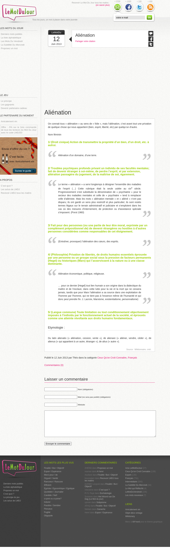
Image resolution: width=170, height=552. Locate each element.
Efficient (47, 490)
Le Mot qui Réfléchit (134, 493)
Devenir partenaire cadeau (14, 108)
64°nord (136, 527)
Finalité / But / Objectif (54, 473)
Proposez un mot (9, 48)
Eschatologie (106, 498)
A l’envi (100, 476)
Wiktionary (130, 521)
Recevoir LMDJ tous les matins (16, 193)
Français (132, 357)
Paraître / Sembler (52, 510)
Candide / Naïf (50, 500)
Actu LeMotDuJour (133, 473)
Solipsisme (101, 507)
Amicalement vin (9, 121)
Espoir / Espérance (52, 476)
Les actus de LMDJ (10, 189)
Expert (128, 480)
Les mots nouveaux (134, 500)
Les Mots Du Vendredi (12, 41)
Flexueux (48, 514)
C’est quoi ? (7, 186)
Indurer (47, 507)
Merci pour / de (51, 480)
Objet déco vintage (133, 518)
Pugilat (47, 517)
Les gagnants (7, 104)
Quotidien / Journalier (53, 497)
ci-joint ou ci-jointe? (53, 504)
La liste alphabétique (11, 37)
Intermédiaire (131, 487)
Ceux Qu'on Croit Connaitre (112, 357)
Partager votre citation (85, 41)
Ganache (101, 514)
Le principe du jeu (11, 502)
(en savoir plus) (103, 5)
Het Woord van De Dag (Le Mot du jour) (100, 503)
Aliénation (85, 35)
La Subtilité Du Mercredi (12, 44)
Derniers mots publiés (11, 34)
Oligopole (48, 521)
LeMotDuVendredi (133, 497)
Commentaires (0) (53, 365)
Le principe (6, 101)
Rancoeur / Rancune (53, 487)
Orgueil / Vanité (51, 483)
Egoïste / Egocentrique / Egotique (59, 493)
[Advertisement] (20, 71)
